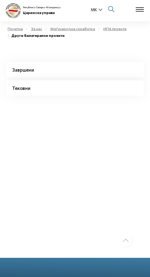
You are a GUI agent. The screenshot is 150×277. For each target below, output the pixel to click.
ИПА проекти (115, 29)
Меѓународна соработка (72, 29)
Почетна (15, 29)
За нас (36, 29)
